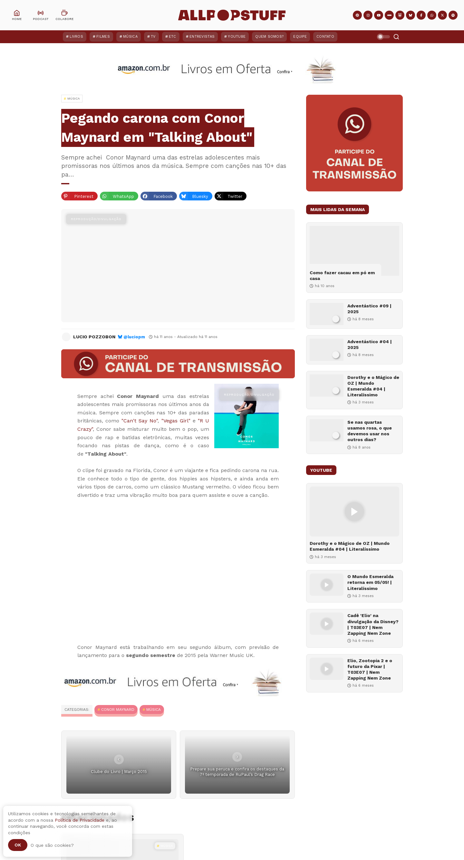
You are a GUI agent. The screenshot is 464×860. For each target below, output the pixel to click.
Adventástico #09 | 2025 (369, 308)
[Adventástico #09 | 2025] (326, 314)
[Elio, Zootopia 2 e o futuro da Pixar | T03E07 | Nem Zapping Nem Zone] (326, 669)
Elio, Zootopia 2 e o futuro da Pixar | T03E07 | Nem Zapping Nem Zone (369, 669)
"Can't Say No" (139, 421)
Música (130, 36)
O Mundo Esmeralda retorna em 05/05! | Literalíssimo (370, 582)
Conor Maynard (117, 709)
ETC (172, 36)
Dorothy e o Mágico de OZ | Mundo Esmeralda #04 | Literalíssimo (373, 386)
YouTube (237, 36)
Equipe (300, 36)
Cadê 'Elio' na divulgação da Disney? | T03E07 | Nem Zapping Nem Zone (373, 624)
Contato (325, 36)
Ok (18, 844)
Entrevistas (202, 36)
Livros (76, 36)
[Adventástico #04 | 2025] (326, 350)
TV (153, 36)
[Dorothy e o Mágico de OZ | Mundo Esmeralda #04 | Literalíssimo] (326, 385)
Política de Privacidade (79, 820)
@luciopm (134, 336)
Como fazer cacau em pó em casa (342, 275)
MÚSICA (153, 709)
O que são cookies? (52, 845)
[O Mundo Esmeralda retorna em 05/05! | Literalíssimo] (326, 585)
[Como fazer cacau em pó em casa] (354, 251)
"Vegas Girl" (175, 421)
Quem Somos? (269, 36)
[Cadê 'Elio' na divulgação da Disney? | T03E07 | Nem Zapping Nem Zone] (326, 624)
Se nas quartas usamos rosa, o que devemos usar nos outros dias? (369, 431)
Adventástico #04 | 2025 (369, 344)
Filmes (103, 36)
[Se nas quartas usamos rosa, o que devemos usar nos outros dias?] (326, 430)
